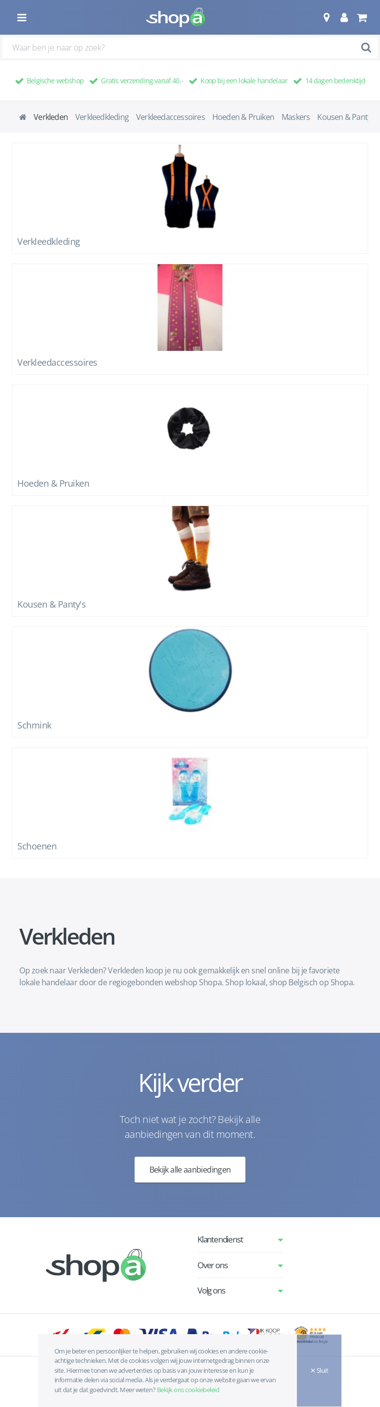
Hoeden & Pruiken (243, 117)
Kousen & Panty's (346, 117)
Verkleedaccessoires (170, 117)
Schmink (34, 725)
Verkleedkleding (102, 117)
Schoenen (36, 846)
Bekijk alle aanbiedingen (190, 1169)
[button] (326, 17)
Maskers (296, 117)
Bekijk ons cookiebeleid (188, 1389)
